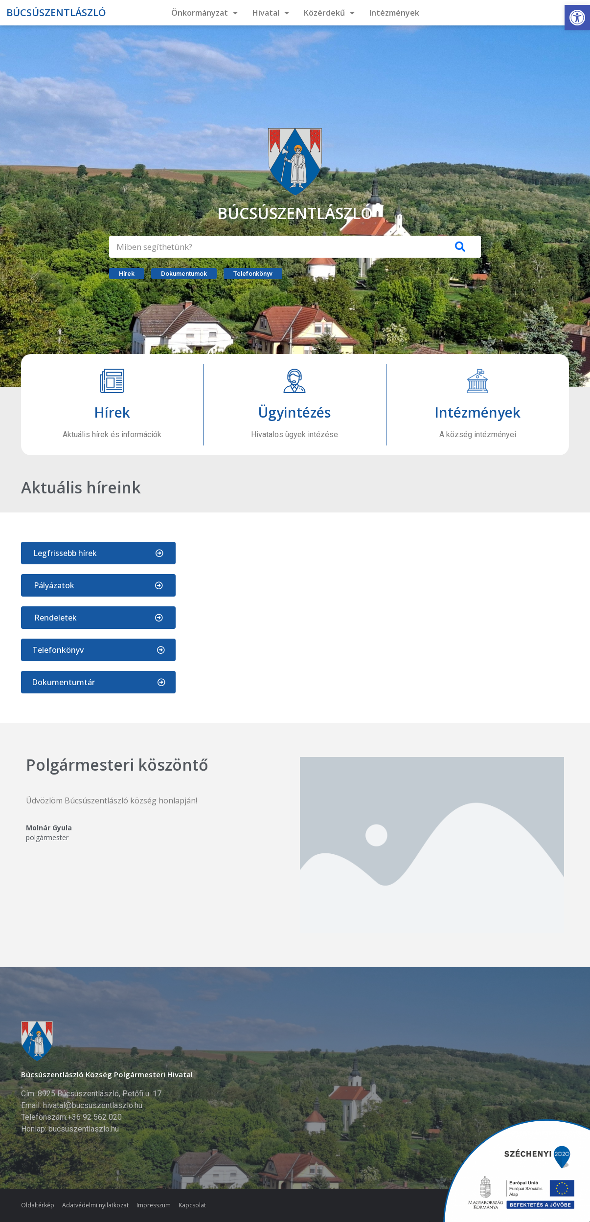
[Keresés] (460, 247)
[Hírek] (112, 381)
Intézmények (394, 12)
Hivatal (270, 13)
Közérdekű (329, 13)
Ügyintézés (294, 412)
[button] (577, 17)
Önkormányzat (204, 13)
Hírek (112, 412)
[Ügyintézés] (294, 381)
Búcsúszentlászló (56, 12)
